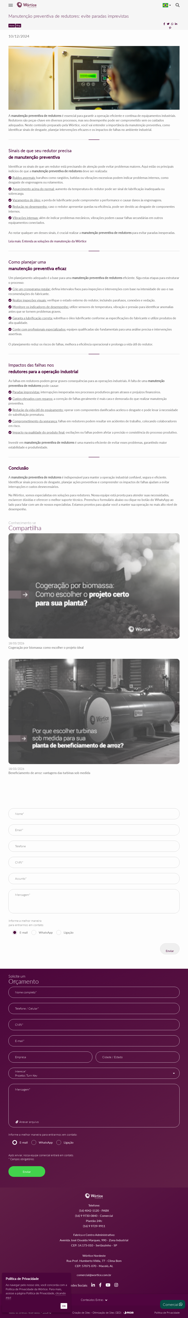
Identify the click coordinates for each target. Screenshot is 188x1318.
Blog (18, 25)
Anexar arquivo (27, 1121)
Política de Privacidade (167, 1311)
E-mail (24, 932)
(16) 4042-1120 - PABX (94, 1210)
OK (64, 1306)
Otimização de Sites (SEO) (107, 1310)
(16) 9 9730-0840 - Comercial (94, 1215)
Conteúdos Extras (94, 1298)
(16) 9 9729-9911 (94, 1226)
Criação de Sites (81, 1310)
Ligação (68, 932)
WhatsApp (46, 932)
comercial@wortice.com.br (94, 1275)
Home (12, 25)
